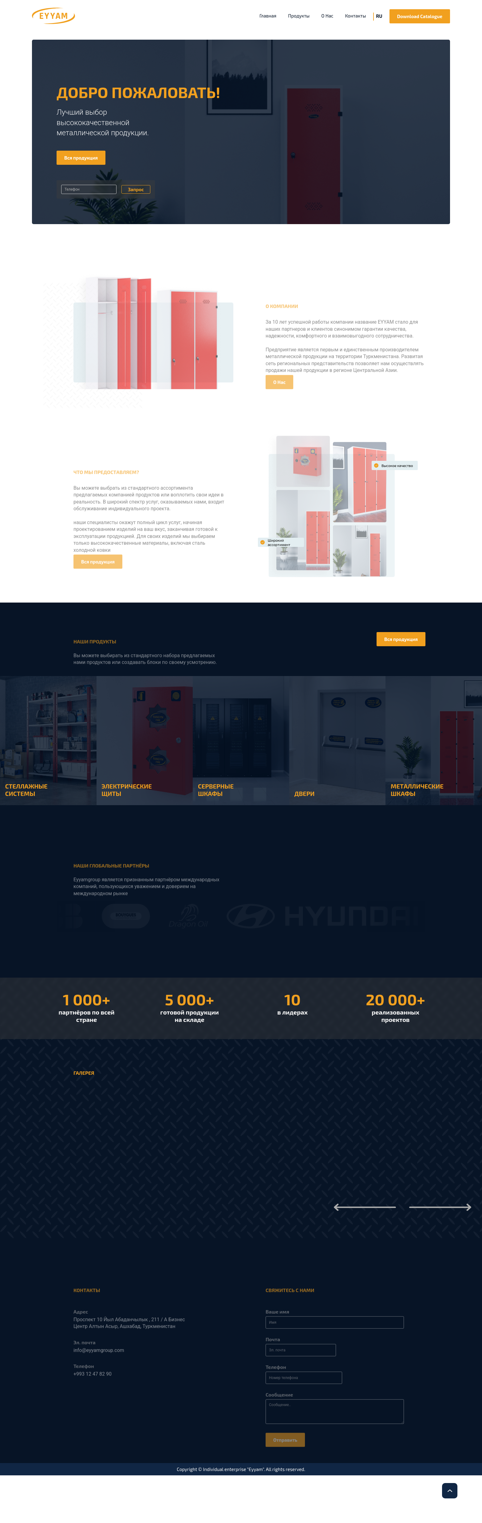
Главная (267, 15)
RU (379, 16)
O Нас (327, 15)
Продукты (299, 15)
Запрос (136, 189)
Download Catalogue (419, 16)
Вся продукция (81, 157)
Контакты (355, 15)
